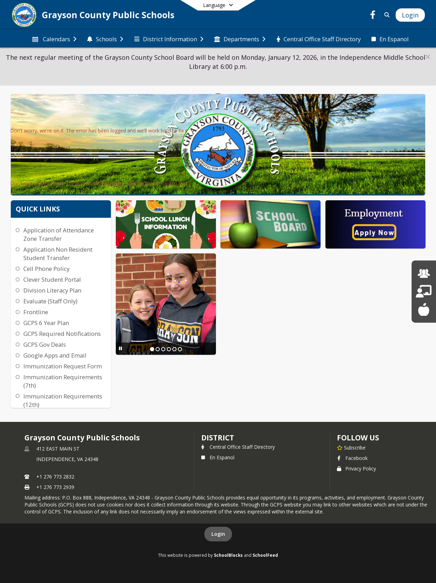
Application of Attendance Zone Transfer (58, 234)
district (217, 437)
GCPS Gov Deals (44, 344)
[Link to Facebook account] (373, 16)
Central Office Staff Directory (238, 447)
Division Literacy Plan (52, 290)
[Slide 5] (174, 349)
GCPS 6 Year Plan (46, 323)
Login (218, 534)
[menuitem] (54, 38)
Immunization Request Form (62, 366)
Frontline (35, 312)
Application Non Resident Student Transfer (57, 253)
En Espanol (217, 457)
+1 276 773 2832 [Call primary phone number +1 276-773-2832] (55, 476)
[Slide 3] (163, 349)
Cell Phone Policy (46, 269)
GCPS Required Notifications (62, 334)
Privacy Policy (356, 468)
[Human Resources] (424, 273)
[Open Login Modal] (410, 15)
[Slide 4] (169, 349)
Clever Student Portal (52, 279)
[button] (427, 56)
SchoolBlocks (228, 555)
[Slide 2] (158, 349)
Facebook (352, 458)
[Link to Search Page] (386, 15)
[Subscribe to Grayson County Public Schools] (351, 447)
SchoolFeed (265, 555)
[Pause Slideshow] (120, 348)
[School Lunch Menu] (423, 309)
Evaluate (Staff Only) (50, 301)
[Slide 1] (152, 349)
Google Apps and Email (55, 355)
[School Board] (423, 291)
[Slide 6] (180, 349)
